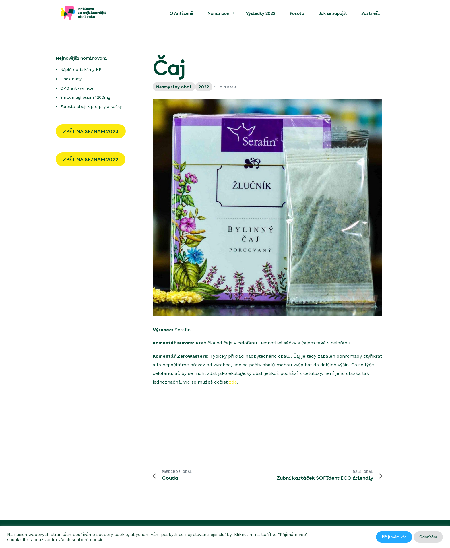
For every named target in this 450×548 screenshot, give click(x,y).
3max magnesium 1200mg (85, 97)
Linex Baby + (73, 78)
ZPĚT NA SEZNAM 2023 (91, 131)
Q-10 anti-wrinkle (76, 88)
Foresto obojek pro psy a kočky (91, 106)
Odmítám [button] (428, 537)
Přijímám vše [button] (394, 537)
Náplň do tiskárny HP (80, 69)
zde (233, 382)
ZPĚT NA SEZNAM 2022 (90, 159)
